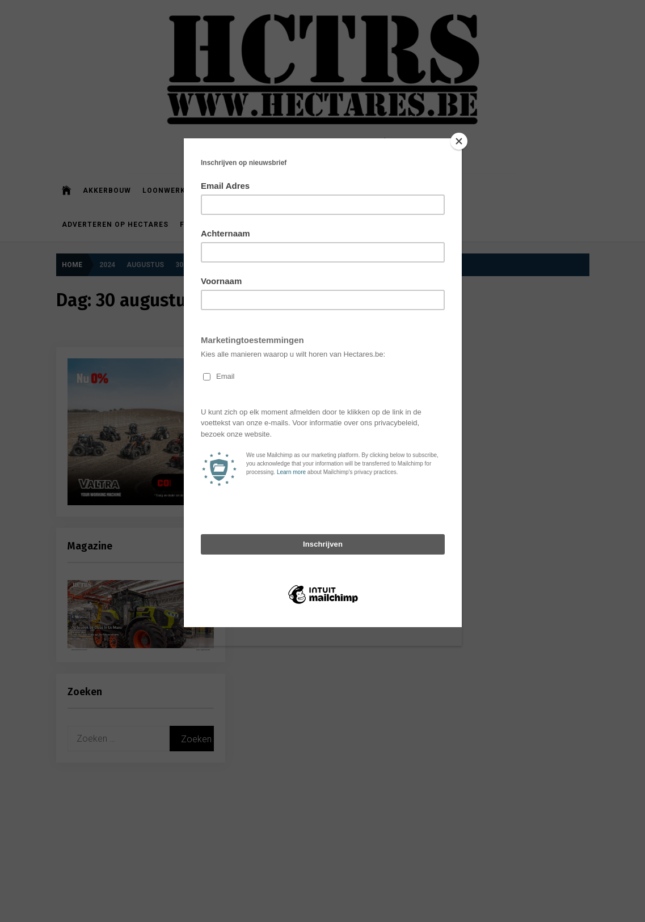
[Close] (458, 141)
